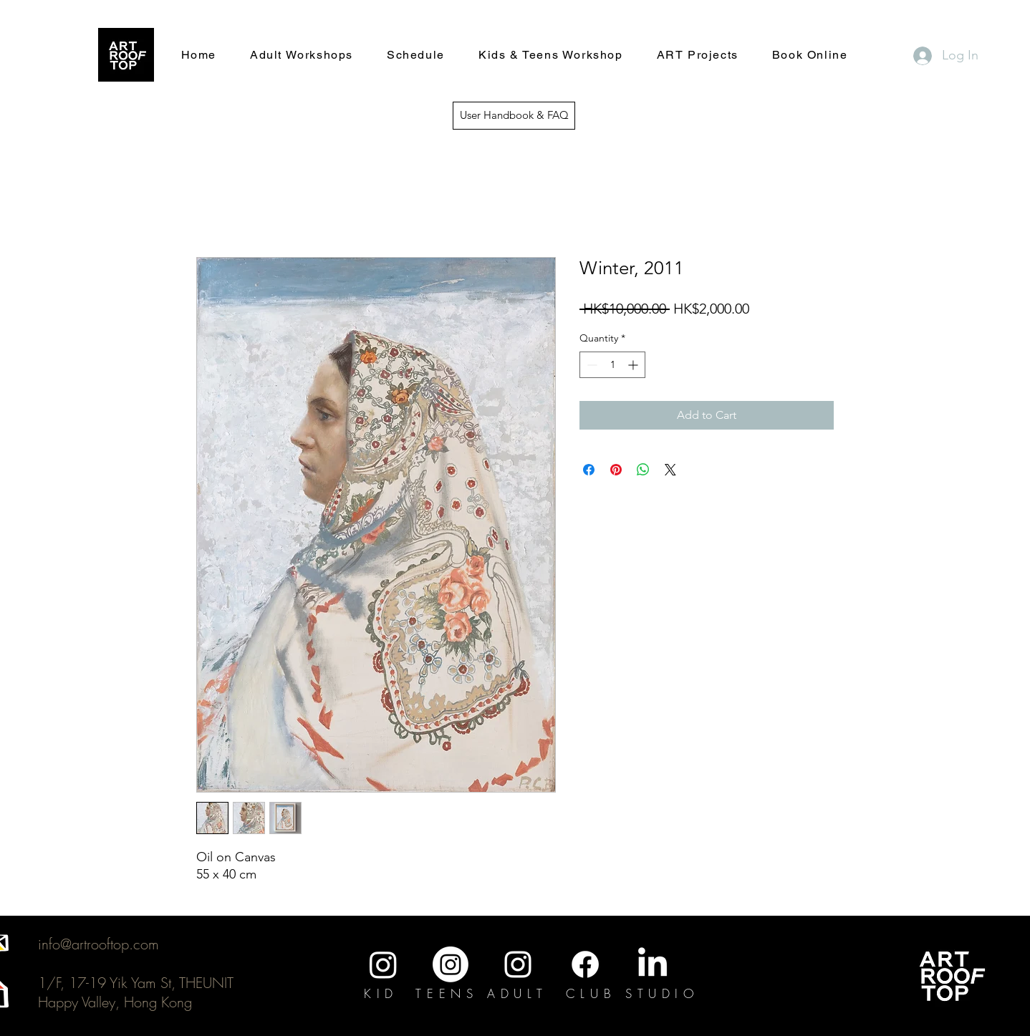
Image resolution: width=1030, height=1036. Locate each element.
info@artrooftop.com (98, 944)
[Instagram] (383, 964)
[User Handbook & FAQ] (514, 116)
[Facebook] (585, 964)
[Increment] (634, 364)
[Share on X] (670, 469)
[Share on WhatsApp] (643, 469)
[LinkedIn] (652, 964)
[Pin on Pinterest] (616, 469)
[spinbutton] (612, 364)
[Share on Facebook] (588, 469)
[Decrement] (591, 364)
